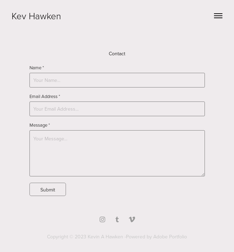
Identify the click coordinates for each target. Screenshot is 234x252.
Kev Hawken (36, 15)
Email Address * (44, 96)
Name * (36, 67)
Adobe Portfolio (170, 236)
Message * (39, 124)
